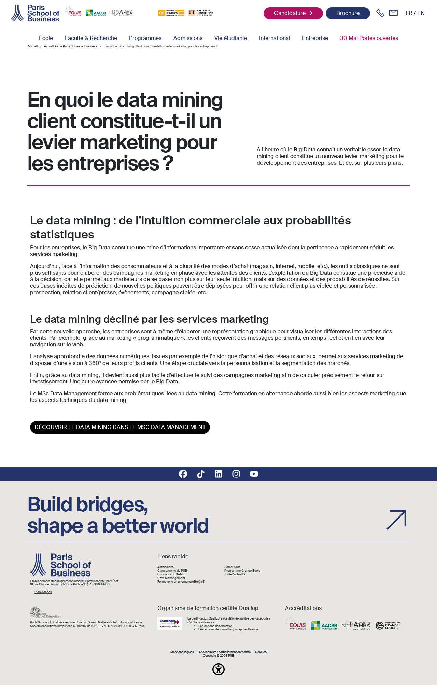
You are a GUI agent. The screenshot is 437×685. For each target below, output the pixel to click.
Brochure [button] (348, 13)
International (274, 38)
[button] (218, 669)
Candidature (290, 13)
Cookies (261, 652)
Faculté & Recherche (91, 38)
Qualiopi (215, 618)
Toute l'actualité (234, 575)
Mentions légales (182, 652)
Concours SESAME (171, 575)
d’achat (248, 356)
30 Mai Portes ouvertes (369, 38)
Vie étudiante (230, 38)
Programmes (145, 38)
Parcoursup (232, 567)
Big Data (304, 149)
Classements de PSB (172, 571)
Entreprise (315, 38)
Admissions (187, 38)
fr (409, 13)
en (421, 13)
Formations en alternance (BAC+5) (181, 582)
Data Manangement (171, 578)
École (46, 38)
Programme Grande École (242, 571)
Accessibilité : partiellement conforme (225, 652)
